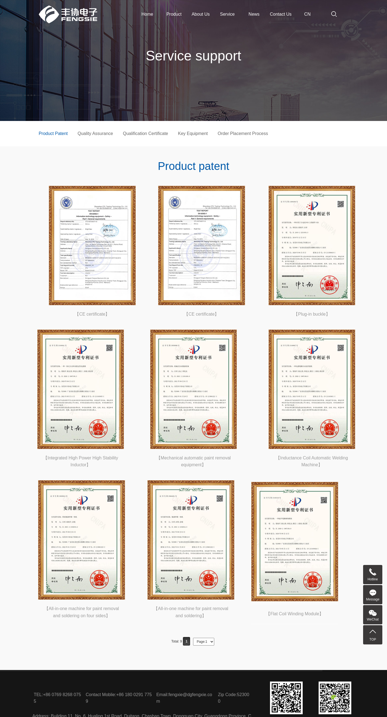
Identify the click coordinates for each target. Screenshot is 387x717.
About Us (201, 14)
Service (227, 14)
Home (147, 14)
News (254, 14)
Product (174, 14)
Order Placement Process (243, 133)
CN (307, 14)
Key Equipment (193, 133)
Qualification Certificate (145, 133)
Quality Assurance (95, 133)
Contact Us (280, 14)
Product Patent (53, 133)
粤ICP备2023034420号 (255, 706)
